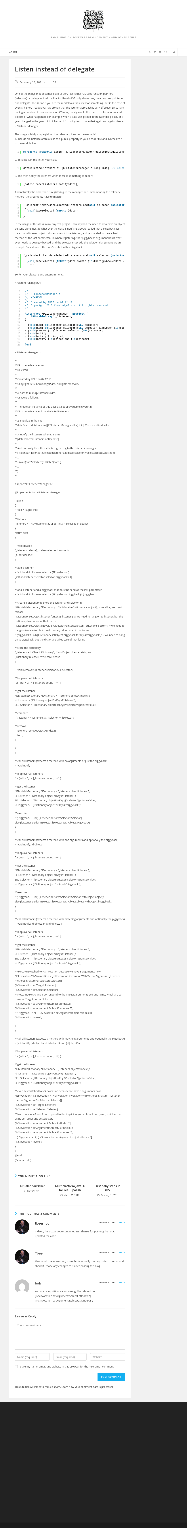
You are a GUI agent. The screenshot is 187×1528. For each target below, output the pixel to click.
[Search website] (173, 52)
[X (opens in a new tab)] (149, 52)
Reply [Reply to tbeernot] (122, 1222)
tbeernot (42, 1223)
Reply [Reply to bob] (122, 1282)
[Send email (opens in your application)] (165, 52)
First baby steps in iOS (107, 1188)
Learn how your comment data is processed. (88, 1387)
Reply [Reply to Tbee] (122, 1252)
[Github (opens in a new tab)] (160, 52)
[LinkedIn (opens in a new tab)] (154, 52)
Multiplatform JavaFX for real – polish (70, 1188)
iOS (54, 82)
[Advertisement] (30, 1462)
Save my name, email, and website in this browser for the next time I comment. (67, 1366)
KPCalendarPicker (32, 1186)
